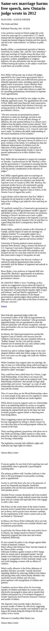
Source (4, 306)
